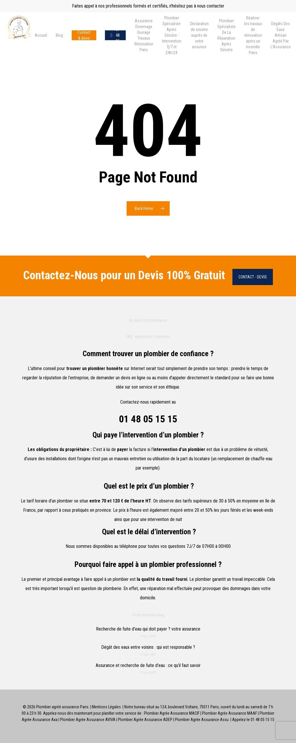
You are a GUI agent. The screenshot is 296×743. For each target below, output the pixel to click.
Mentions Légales (106, 707)
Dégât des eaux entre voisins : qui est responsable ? (148, 647)
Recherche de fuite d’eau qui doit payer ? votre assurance (148, 629)
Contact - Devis (252, 277)
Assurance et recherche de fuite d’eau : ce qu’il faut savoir (148, 665)
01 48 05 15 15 (148, 419)
